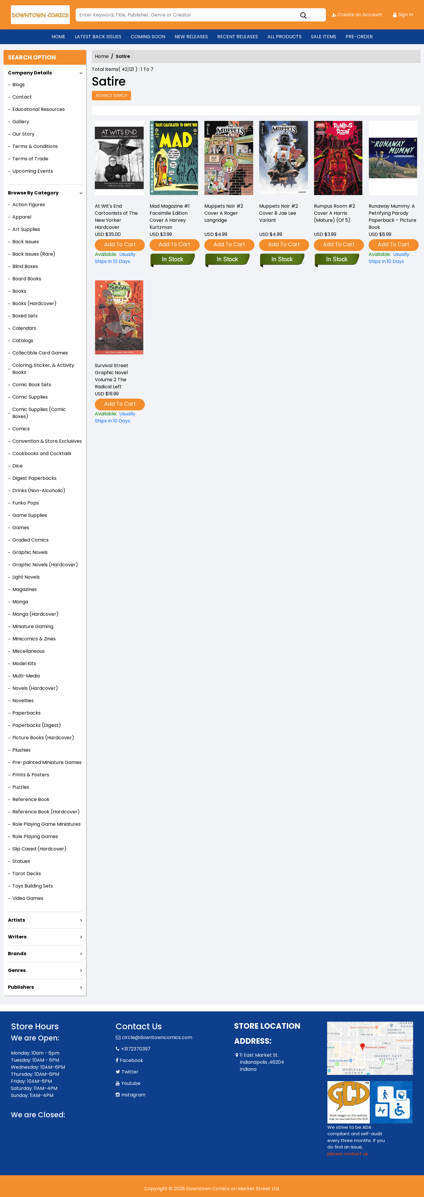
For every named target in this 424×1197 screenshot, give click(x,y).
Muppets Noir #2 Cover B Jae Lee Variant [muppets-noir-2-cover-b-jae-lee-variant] (278, 213)
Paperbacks (26, 713)
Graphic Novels (30, 552)
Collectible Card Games (40, 352)
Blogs (18, 84)
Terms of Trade (30, 158)
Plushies (21, 750)
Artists (16, 920)
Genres (17, 970)
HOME (58, 36)
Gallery (20, 121)
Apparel (21, 217)
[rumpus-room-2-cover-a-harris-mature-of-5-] (338, 159)
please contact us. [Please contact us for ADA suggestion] (348, 1154)
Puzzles (20, 787)
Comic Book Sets (31, 384)
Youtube (130, 1083)
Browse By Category (33, 192)
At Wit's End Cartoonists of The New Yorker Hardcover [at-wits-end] (116, 217)
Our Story (23, 134)
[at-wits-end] (119, 159)
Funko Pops (25, 503)
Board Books (26, 278)
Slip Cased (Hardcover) (39, 848)
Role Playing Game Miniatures (46, 824)
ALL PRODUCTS (284, 36)
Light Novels (26, 577)
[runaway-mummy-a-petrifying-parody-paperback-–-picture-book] (393, 159)
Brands (17, 953)
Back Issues (25, 241)
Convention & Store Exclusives (47, 441)
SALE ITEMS (323, 36)
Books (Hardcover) (34, 303)
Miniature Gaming (32, 626)
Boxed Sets (25, 315)
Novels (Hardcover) (35, 688)
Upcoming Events (32, 171)
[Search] (201, 14)
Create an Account (357, 14)
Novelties (23, 700)
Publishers (21, 987)
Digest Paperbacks (34, 478)
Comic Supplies (30, 397)
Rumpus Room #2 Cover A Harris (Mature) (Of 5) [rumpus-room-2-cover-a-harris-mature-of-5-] (334, 213)
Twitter (130, 1071)
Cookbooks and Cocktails (41, 453)
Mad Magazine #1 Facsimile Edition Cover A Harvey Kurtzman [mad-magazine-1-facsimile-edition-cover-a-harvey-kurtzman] (170, 217)
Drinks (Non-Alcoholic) (38, 490)
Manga (20, 601)
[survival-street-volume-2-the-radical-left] (119, 417)
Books (19, 291)
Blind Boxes (25, 266)
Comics (21, 428)
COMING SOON (148, 36)
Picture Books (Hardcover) (43, 737)
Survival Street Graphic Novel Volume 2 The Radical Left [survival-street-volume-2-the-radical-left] (111, 376)
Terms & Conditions (35, 146)
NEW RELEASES (191, 36)
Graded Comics (30, 540)
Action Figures (28, 204)
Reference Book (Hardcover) (46, 811)
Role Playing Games (35, 836)
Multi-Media (26, 675)
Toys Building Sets (32, 886)
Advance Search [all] (111, 95)
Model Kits (24, 663)
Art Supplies (26, 229)
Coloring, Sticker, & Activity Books (43, 369)
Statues (21, 861)
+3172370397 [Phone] (135, 1048)
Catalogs (22, 340)
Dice (17, 465)
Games (20, 527)
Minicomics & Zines (34, 638)
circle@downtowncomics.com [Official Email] (157, 1037)
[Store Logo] (40, 14)
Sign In (402, 14)
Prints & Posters (30, 774)
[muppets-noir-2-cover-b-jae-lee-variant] (283, 159)
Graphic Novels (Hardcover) (45, 564)
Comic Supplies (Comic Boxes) (39, 413)
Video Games (27, 898)
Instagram (133, 1094)
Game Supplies (29, 515)
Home (102, 56)
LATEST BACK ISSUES (98, 36)
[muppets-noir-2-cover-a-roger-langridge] (228, 159)
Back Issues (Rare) (33, 254)
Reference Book (30, 799)
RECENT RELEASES (237, 36)
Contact (22, 97)
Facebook (131, 1060)
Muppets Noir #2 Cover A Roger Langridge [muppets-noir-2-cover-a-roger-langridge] (223, 213)
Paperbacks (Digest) (36, 725)
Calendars (24, 328)
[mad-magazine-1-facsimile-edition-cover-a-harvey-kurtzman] (174, 159)
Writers (17, 936)
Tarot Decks (26, 873)
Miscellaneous (28, 651)
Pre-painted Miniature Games (47, 762)
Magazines (24, 589)
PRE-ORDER (359, 36)
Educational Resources (38, 109)
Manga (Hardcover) (35, 614)
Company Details (30, 72)
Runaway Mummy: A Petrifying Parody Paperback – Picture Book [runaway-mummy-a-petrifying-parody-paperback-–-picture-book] (392, 217)
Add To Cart (120, 244)
